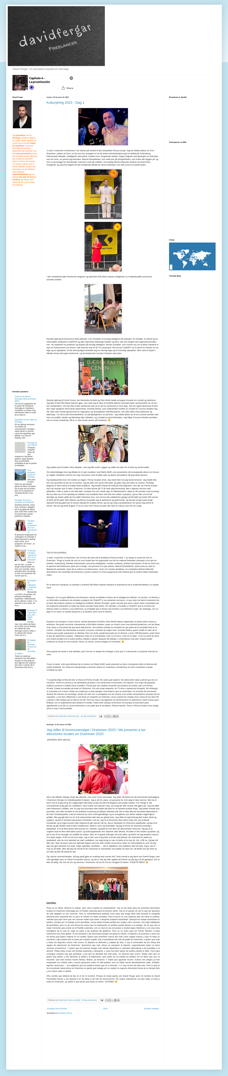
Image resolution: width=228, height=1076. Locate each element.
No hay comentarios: (89, 716)
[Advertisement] (73, 1041)
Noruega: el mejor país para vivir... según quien (32, 614)
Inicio (105, 1009)
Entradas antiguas (151, 1009)
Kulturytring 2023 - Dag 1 (66, 102)
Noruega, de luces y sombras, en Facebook (24, 501)
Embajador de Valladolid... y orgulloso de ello (32, 585)
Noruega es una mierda (32, 444)
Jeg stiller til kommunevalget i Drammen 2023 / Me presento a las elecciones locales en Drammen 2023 (96, 732)
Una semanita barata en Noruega (31, 473)
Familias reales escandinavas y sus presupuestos (32, 526)
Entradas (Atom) (65, 1013)
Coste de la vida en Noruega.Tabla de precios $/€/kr (25, 398)
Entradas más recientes (57, 1009)
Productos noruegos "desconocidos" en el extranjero (31, 555)
